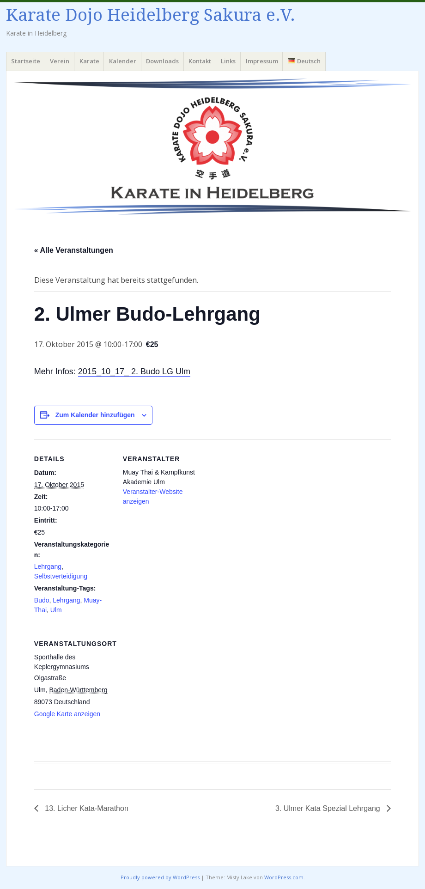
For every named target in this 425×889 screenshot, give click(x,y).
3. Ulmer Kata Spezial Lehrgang (328, 808)
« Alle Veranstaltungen (73, 250)
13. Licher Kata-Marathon (85, 808)
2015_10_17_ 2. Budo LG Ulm (134, 371)
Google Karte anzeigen (67, 714)
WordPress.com (284, 877)
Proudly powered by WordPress (160, 877)
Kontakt (199, 61)
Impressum (262, 61)
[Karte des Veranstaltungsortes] (171, 688)
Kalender (122, 61)
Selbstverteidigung (60, 576)
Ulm (56, 610)
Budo (41, 600)
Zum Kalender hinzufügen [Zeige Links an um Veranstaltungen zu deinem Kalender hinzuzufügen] (95, 415)
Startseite (25, 61)
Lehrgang (47, 566)
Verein (59, 61)
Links (228, 61)
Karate (89, 61)
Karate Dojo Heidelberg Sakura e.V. (150, 15)
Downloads (162, 61)
